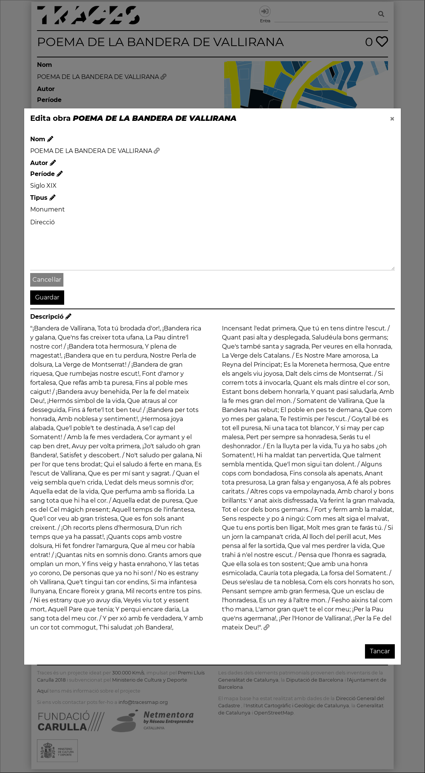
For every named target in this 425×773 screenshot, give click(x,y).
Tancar (380, 651)
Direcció (42, 222)
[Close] (392, 119)
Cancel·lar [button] (46, 279)
